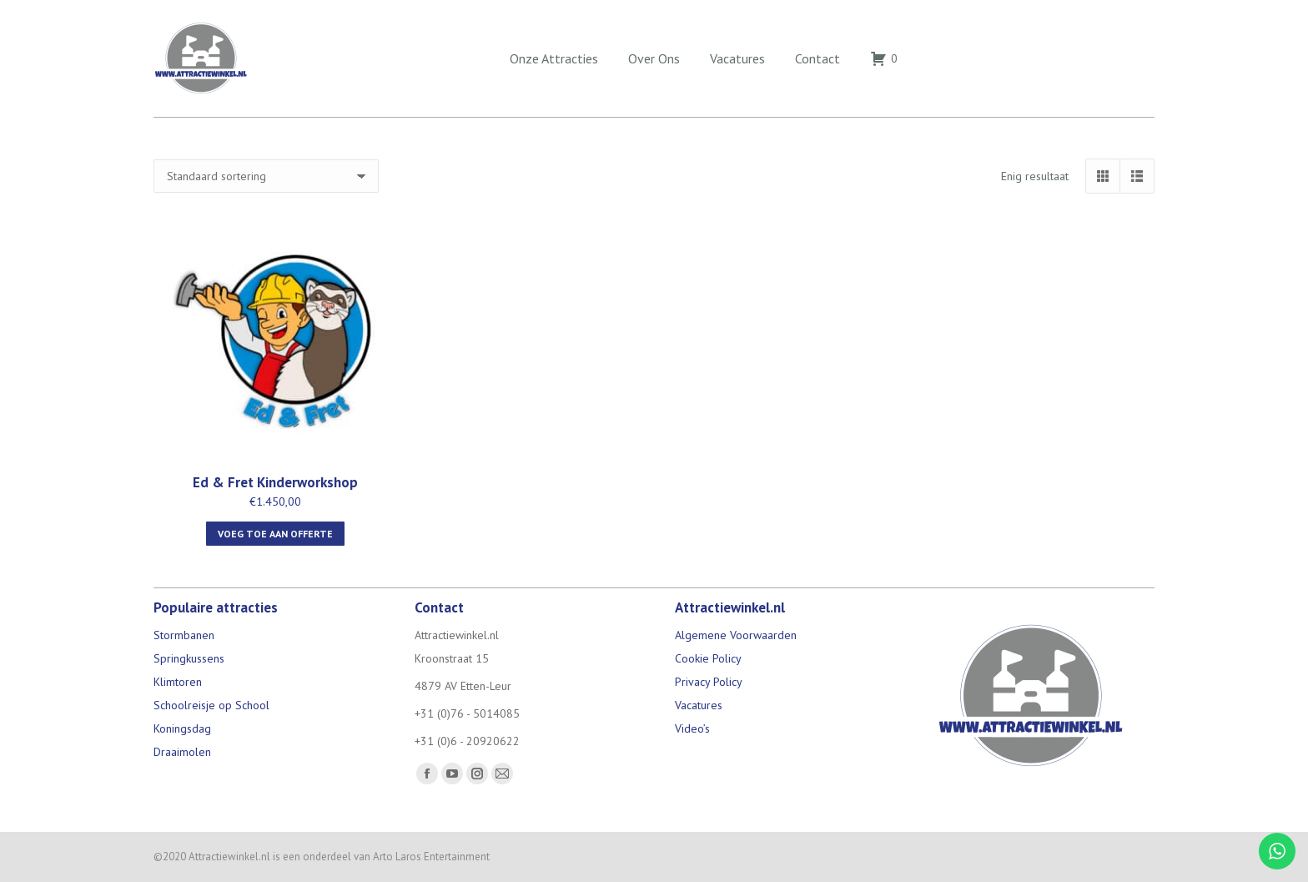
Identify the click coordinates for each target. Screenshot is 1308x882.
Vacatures (698, 705)
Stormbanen (183, 635)
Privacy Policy (708, 681)
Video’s (692, 728)
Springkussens (188, 658)
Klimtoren (177, 681)
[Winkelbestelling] (266, 176)
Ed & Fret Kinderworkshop (275, 482)
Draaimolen (182, 751)
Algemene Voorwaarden (736, 635)
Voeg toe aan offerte (275, 533)
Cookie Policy (708, 658)
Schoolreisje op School (211, 705)
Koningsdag (182, 728)
